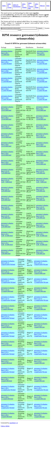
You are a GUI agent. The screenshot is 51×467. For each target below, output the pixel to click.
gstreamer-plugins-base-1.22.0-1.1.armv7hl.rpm (42, 97)
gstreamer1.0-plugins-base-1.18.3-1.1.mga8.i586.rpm (41, 397)
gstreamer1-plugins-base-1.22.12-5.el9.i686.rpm (42, 189)
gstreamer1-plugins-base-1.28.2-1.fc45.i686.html (7, 108)
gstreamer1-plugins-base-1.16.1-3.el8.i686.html (7, 251)
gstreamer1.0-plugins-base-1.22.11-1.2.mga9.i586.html (8, 289)
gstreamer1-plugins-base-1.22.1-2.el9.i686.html (7, 224)
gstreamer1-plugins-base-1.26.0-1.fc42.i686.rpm (42, 162)
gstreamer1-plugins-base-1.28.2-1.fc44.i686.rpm (42, 117)
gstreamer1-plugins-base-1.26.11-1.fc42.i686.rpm (42, 135)
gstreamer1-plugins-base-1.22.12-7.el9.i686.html (7, 171)
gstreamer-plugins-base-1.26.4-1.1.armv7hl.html (7, 88)
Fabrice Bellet (5, 426)
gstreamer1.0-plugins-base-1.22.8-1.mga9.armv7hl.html (8, 334)
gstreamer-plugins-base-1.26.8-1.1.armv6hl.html (7, 70)
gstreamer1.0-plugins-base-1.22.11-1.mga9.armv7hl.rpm (41, 316)
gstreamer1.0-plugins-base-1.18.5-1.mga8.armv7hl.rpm (41, 370)
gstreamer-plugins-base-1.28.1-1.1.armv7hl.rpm (42, 61)
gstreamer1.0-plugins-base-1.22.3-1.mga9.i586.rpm (41, 361)
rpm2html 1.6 (13, 423)
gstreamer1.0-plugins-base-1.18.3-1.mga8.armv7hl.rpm (41, 406)
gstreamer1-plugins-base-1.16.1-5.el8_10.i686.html (7, 233)
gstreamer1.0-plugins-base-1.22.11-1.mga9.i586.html (8, 325)
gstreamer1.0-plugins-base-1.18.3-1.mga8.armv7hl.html (8, 406)
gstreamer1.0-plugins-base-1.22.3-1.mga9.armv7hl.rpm (41, 352)
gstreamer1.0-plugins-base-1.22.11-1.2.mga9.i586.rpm (41, 289)
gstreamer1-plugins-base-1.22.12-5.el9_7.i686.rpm (42, 180)
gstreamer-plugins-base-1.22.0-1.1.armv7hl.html (7, 97)
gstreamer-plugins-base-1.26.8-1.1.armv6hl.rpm (42, 70)
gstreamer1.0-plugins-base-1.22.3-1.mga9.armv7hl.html (8, 352)
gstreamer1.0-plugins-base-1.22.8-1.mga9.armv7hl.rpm (41, 334)
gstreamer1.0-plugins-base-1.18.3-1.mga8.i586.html (8, 414)
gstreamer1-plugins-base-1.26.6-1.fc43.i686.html (7, 144)
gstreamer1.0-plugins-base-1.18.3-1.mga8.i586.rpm (41, 414)
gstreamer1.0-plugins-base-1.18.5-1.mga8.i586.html (8, 379)
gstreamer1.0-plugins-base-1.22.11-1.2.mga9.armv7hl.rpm (41, 280)
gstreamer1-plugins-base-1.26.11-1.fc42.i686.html (7, 135)
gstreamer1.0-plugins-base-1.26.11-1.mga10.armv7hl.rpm (41, 262)
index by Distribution (16, 5)
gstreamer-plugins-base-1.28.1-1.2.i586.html (7, 52)
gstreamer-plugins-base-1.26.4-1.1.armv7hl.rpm (42, 88)
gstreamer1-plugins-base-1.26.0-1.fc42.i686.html (7, 162)
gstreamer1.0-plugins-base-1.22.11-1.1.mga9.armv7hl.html (8, 298)
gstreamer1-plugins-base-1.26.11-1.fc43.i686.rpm (42, 126)
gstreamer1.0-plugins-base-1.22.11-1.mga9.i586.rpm (41, 325)
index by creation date (30, 5)
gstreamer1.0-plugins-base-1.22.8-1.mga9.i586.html (8, 343)
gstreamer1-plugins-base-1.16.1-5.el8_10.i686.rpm (42, 233)
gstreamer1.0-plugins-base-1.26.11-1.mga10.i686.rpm (41, 271)
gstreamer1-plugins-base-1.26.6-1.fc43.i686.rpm (42, 144)
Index (4, 5)
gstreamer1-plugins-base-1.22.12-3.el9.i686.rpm (42, 216)
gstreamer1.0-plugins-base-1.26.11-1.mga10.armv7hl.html (8, 262)
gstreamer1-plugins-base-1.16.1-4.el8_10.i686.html (7, 242)
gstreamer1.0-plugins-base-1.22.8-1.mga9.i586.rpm (41, 343)
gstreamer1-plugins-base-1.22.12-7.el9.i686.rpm (42, 171)
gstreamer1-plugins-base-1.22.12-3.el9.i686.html (7, 216)
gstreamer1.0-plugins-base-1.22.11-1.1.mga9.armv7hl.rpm (41, 298)
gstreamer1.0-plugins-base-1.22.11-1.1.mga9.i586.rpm (41, 307)
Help (47, 5)
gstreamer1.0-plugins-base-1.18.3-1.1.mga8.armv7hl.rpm (41, 388)
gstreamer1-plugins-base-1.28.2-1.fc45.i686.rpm (42, 108)
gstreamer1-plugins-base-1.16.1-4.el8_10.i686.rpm (42, 242)
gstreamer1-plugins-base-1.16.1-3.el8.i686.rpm (42, 251)
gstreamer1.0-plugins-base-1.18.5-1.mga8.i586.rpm (41, 379)
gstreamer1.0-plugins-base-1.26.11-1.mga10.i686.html (8, 271)
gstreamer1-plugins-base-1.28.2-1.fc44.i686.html (7, 117)
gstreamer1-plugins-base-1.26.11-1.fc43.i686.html (7, 126)
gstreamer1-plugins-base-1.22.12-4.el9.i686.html (7, 198)
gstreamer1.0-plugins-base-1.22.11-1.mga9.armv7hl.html (8, 316)
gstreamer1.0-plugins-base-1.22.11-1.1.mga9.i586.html (8, 307)
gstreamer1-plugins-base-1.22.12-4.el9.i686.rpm (42, 198)
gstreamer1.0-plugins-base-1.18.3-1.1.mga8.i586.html (8, 397)
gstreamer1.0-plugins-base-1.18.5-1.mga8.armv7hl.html (8, 370)
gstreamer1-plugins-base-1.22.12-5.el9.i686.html (7, 189)
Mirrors (42, 5)
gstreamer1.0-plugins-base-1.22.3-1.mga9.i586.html (8, 361)
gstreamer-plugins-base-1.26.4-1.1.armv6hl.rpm (42, 79)
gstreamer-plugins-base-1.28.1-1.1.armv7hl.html (7, 61)
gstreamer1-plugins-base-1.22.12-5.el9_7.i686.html (7, 180)
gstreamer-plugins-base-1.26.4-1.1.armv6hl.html (7, 79)
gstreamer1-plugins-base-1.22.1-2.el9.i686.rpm (42, 224)
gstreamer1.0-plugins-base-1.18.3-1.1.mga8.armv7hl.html (8, 388)
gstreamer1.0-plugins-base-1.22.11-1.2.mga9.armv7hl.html (8, 280)
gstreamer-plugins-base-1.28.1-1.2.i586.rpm (42, 52)
